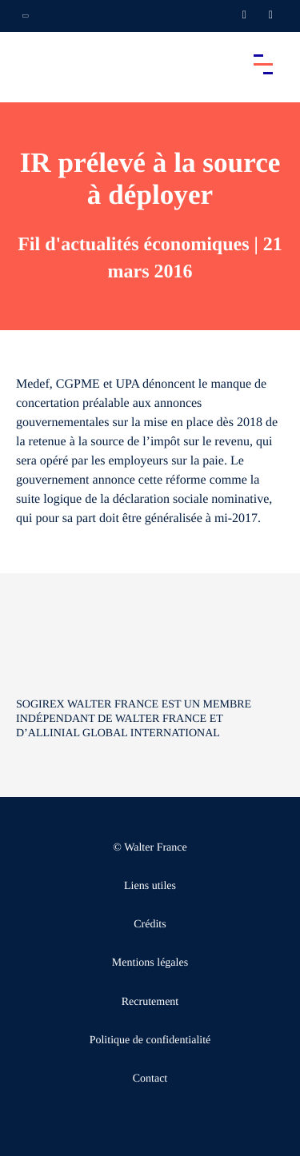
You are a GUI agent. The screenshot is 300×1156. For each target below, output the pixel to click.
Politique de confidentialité (150, 1040)
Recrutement (150, 1002)
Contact (150, 1079)
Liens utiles (150, 886)
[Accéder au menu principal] (263, 64)
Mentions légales (150, 963)
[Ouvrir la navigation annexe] (25, 16)
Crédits (150, 925)
